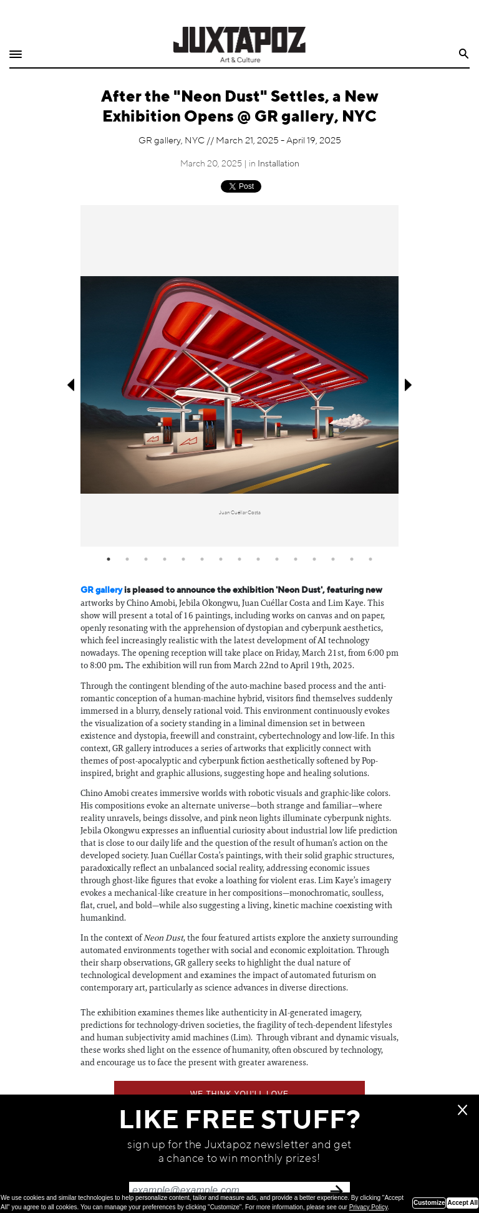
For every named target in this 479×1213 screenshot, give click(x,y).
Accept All (462, 1202)
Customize (429, 1202)
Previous (69, 384)
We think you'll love (239, 1094)
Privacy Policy (368, 1207)
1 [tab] (108, 559)
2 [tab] (127, 559)
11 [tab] (295, 559)
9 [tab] (258, 559)
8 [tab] (239, 559)
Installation (278, 164)
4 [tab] (164, 559)
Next (409, 384)
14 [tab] (352, 559)
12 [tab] (314, 559)
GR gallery (101, 590)
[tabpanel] (239, 375)
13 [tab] (333, 559)
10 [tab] (277, 559)
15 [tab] (370, 559)
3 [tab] (146, 559)
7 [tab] (221, 559)
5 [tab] (183, 559)
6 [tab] (202, 559)
